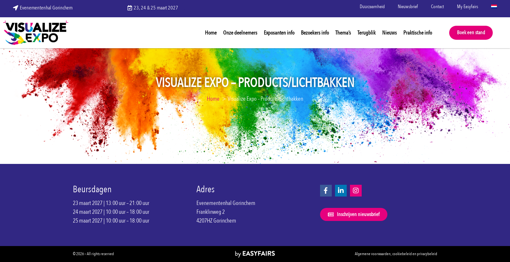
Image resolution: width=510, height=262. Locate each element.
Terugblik (366, 32)
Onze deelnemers (240, 32)
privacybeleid (427, 254)
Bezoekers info (315, 32)
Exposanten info (279, 32)
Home (211, 32)
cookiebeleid (402, 254)
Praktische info (417, 32)
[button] (471, 33)
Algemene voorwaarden (373, 254)
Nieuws (389, 32)
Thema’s (343, 32)
